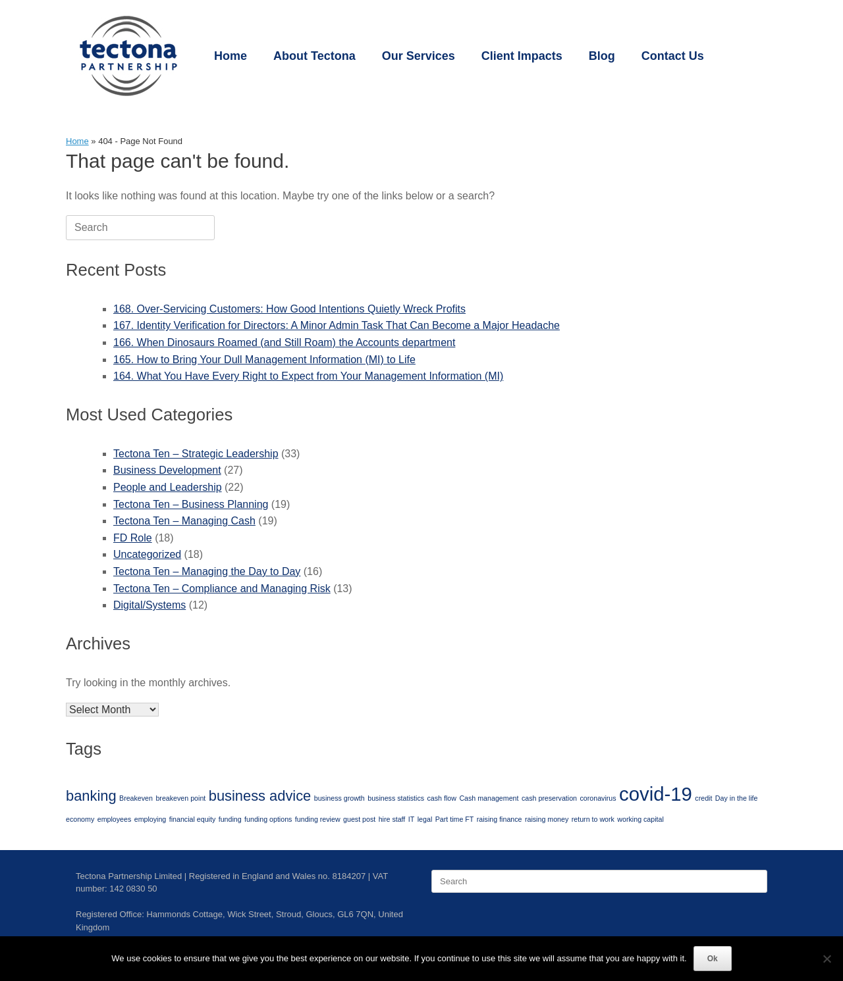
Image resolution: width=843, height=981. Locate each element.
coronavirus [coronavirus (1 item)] (598, 798)
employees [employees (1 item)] (114, 819)
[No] (826, 958)
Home (230, 56)
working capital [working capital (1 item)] (640, 819)
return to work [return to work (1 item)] (593, 819)
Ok (712, 958)
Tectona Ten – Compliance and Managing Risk (222, 588)
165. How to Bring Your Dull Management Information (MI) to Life (264, 359)
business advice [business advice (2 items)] (260, 796)
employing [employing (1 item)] (150, 819)
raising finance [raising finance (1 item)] (499, 819)
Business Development (167, 470)
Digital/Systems (149, 605)
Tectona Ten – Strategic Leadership (196, 453)
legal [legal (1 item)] (425, 819)
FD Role (132, 537)
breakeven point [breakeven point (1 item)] (180, 798)
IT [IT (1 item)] (411, 819)
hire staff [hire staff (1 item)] (392, 819)
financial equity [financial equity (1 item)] (192, 819)
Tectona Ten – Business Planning (190, 504)
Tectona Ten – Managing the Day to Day (206, 571)
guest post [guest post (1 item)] (359, 819)
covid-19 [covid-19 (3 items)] (655, 794)
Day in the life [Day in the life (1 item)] (736, 798)
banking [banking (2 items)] (91, 796)
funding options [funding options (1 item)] (268, 819)
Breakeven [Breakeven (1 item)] (136, 798)
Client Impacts (521, 56)
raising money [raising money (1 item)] (546, 819)
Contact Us (672, 56)
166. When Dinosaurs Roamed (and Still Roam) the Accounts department (284, 342)
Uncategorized (147, 554)
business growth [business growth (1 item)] (339, 798)
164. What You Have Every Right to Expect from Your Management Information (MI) (308, 376)
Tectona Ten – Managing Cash (184, 520)
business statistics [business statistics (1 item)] (395, 798)
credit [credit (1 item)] (703, 798)
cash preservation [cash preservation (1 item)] (549, 798)
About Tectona (314, 56)
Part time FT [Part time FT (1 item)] (454, 819)
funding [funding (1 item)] (230, 819)
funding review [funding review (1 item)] (317, 819)
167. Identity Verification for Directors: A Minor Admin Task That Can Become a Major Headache (336, 325)
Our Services (418, 56)
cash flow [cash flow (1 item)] (441, 798)
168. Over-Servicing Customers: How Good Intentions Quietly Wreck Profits (289, 308)
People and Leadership (167, 487)
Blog (602, 56)
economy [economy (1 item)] (80, 819)
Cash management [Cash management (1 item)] (488, 798)
